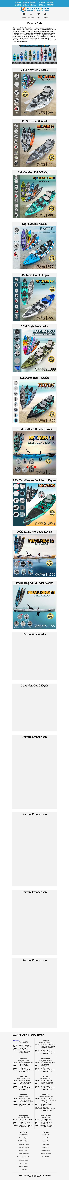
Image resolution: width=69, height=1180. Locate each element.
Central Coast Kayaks (23, 1157)
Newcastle (16, 1040)
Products (31, 16)
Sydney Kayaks (23, 1150)
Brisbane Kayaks (23, 1134)
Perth (45, 1077)
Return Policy (45, 1147)
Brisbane (23, 1059)
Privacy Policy (46, 1150)
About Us (45, 1138)
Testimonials (45, 1144)
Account (45, 16)
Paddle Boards (23, 1166)
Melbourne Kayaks (23, 1144)
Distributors (23, 1169)
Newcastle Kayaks (23, 1147)
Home (24, 16)
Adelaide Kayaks (23, 1160)
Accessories (23, 1163)
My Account (45, 1134)
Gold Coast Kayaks (23, 1141)
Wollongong (23, 1116)
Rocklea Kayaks (23, 1138)
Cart (38, 16)
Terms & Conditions (45, 1153)
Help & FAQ (45, 1157)
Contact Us (45, 1141)
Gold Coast (45, 1095)
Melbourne (45, 1059)
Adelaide (23, 1077)
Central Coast (45, 1116)
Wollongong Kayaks (23, 1153)
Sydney (46, 1041)
